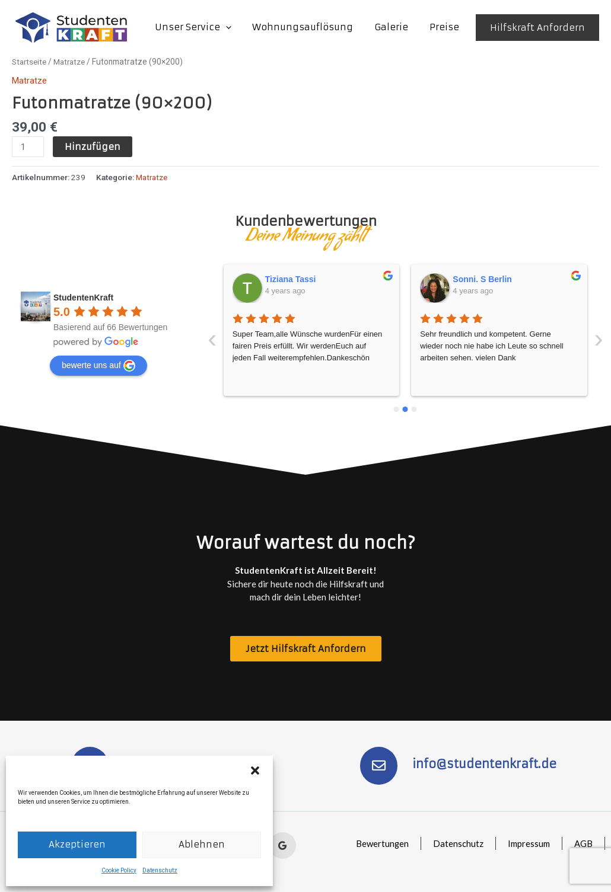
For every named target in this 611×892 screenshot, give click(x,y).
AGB (583, 843)
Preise (446, 27)
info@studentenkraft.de (485, 763)
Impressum (528, 843)
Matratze (73, 61)
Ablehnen (202, 844)
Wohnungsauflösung (311, 27)
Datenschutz (159, 870)
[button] (255, 770)
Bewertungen (379, 843)
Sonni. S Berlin (294, 278)
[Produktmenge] (28, 146)
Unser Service (205, 27)
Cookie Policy (118, 870)
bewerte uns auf (98, 365)
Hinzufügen (92, 146)
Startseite (30, 61)
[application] (237, 27)
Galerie (396, 27)
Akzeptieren (77, 844)
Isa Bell (467, 278)
